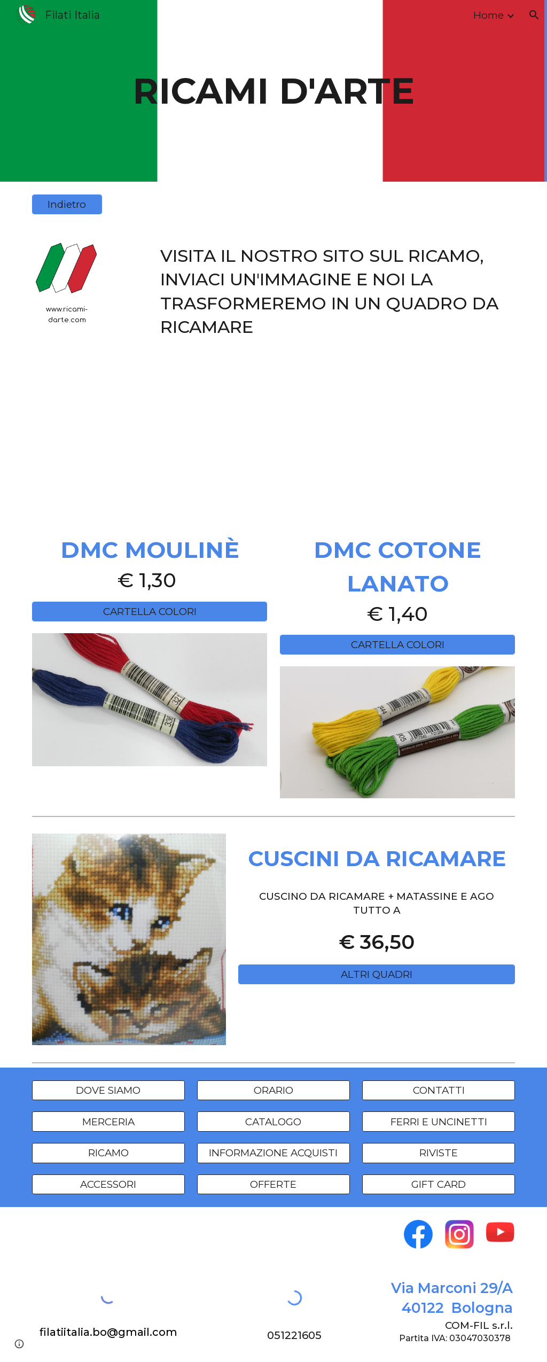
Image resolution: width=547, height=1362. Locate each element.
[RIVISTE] (438, 1153)
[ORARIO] (273, 1090)
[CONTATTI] (438, 1090)
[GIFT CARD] (438, 1184)
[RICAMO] (108, 1153)
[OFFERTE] (273, 1184)
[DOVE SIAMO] (108, 1090)
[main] (273, 91)
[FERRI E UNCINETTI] (438, 1122)
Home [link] (488, 15)
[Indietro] (67, 205)
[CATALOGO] (273, 1122)
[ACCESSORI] (108, 1184)
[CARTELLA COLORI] (150, 611)
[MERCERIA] (108, 1122)
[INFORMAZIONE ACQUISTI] (273, 1153)
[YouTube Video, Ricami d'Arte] (274, 434)
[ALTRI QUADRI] (376, 975)
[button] (534, 15)
